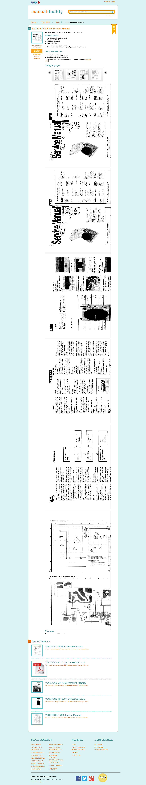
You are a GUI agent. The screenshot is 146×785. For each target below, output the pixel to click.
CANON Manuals (36, 750)
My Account (98, 744)
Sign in (113, 1)
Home (33, 22)
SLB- (57, 22)
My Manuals (98, 747)
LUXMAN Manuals (37, 761)
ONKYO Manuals (54, 747)
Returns (75, 752)
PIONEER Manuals (55, 750)
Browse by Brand (110, 16)
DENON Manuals (36, 755)
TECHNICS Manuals (55, 765)
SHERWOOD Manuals (56, 760)
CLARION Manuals (37, 752)
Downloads (107, 1)
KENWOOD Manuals (38, 758)
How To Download (78, 747)
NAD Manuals (36, 769)
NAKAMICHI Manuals (56, 744)
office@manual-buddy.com (37, 782)
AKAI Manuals (36, 744)
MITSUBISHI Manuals (38, 766)
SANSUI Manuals (54, 752)
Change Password (101, 750)
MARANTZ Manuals (37, 763)
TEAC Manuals (54, 762)
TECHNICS (45, 22)
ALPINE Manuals (36, 747)
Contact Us (76, 755)
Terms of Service (78, 750)
